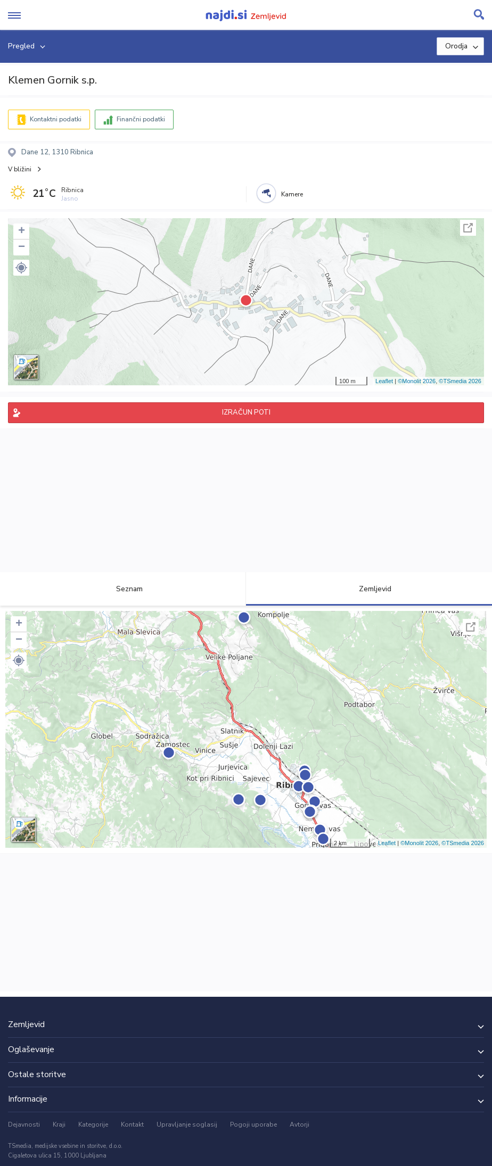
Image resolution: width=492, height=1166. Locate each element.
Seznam (123, 589)
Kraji (59, 1124)
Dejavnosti (24, 1124)
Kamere (292, 194)
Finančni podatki (141, 119)
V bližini (19, 169)
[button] (21, 268)
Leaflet (384, 381)
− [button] (21, 247)
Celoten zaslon (468, 228)
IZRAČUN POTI (246, 412)
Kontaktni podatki (55, 119)
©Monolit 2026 (417, 381)
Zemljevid (369, 589)
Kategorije (93, 1124)
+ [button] (21, 231)
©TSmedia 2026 (460, 381)
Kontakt (132, 1124)
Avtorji (299, 1124)
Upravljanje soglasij (187, 1124)
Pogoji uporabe (253, 1124)
